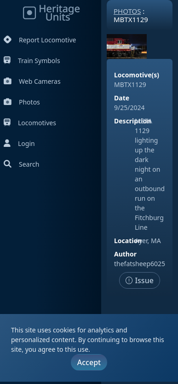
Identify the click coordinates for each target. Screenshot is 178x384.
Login (19, 143)
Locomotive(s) (136, 74)
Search (21, 164)
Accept (89, 362)
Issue (140, 280)
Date (121, 97)
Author (125, 254)
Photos (22, 102)
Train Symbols (32, 60)
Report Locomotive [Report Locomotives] (40, 39)
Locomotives (30, 122)
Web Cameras (32, 81)
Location (128, 240)
